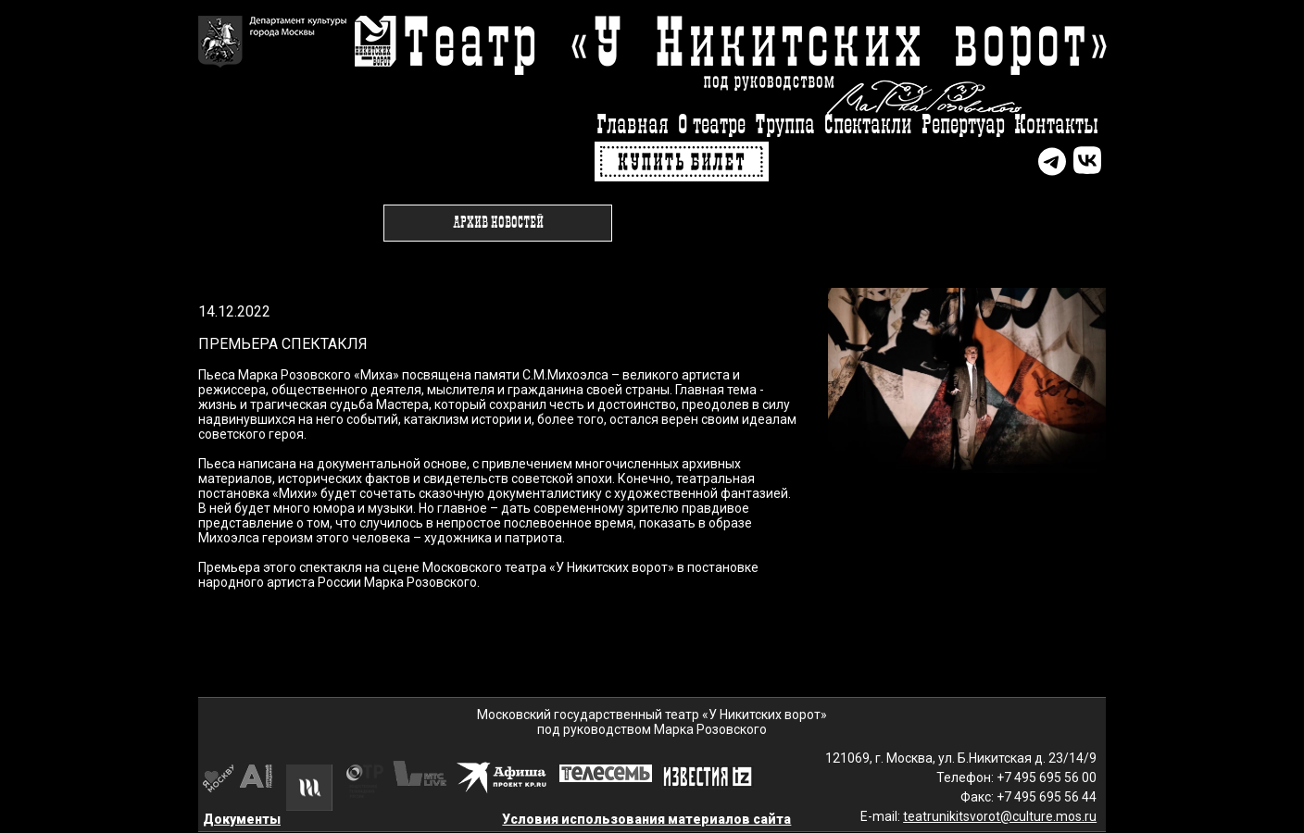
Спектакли (868, 125)
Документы (242, 819)
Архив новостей (498, 223)
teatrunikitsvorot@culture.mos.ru (1000, 816)
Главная (632, 125)
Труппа (785, 125)
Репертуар (963, 125)
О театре (712, 125)
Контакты (1056, 125)
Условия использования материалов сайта (646, 819)
